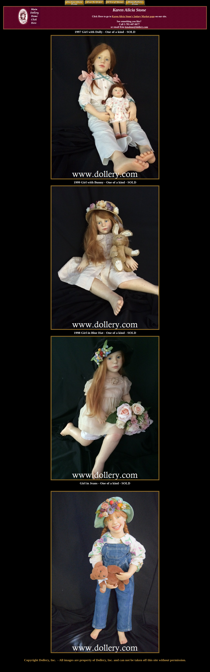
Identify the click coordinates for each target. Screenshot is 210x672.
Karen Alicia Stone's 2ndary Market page (133, 16)
